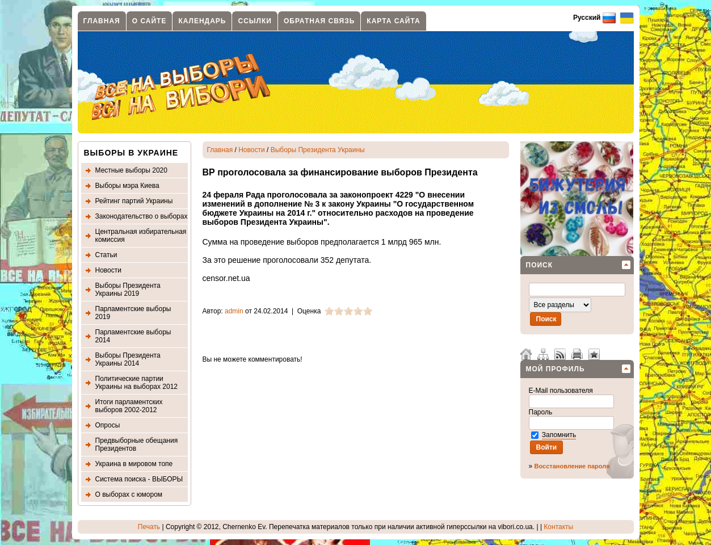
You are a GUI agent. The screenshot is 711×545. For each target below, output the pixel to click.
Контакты (558, 527)
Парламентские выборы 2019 (133, 313)
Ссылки (254, 21)
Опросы (107, 425)
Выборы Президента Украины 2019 (128, 289)
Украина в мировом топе (134, 464)
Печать (149, 527)
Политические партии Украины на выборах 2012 (136, 383)
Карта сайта (393, 21)
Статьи (106, 255)
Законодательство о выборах (141, 216)
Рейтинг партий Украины (134, 201)
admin (234, 311)
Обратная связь (319, 21)
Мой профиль (555, 369)
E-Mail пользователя (562, 391)
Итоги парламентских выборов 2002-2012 (129, 406)
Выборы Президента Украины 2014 (128, 359)
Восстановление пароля (572, 466)
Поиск (539, 265)
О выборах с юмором (129, 494)
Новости (108, 270)
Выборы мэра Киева (127, 186)
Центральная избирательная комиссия (141, 236)
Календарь (202, 21)
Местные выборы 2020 (131, 170)
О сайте (149, 21)
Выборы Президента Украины (318, 150)
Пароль (541, 412)
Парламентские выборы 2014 (133, 336)
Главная (101, 21)
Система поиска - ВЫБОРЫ (139, 479)
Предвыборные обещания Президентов (136, 444)
